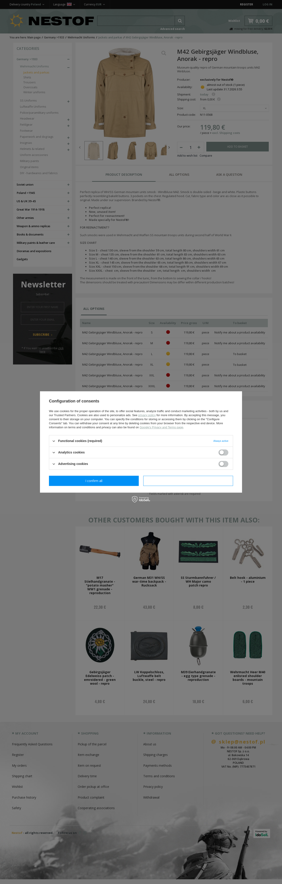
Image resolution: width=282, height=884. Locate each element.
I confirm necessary (94, 481)
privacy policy (147, 415)
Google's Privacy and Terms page (161, 427)
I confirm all (188, 481)
